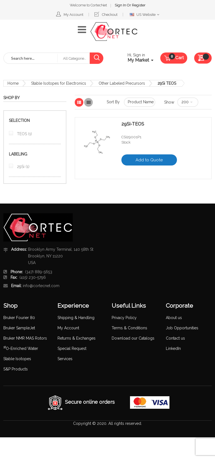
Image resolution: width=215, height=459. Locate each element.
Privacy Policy (124, 317)
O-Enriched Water (20, 348)
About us (174, 317)
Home (13, 83)
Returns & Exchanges (77, 338)
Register (139, 5)
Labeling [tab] (18, 154)
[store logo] (114, 31)
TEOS (24, 134)
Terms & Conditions (129, 328)
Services (65, 359)
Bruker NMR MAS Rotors (25, 338)
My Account (73, 14)
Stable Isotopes (17, 359)
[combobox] (30, 58)
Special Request (72, 348)
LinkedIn (173, 348)
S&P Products (15, 369)
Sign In (121, 5)
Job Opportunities (182, 328)
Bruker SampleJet (19, 328)
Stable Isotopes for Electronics (58, 83)
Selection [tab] (19, 120)
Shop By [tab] (11, 98)
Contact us (175, 338)
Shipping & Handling (76, 317)
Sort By (113, 102)
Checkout (110, 14)
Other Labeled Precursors (122, 83)
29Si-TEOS (132, 124)
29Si (22, 166)
